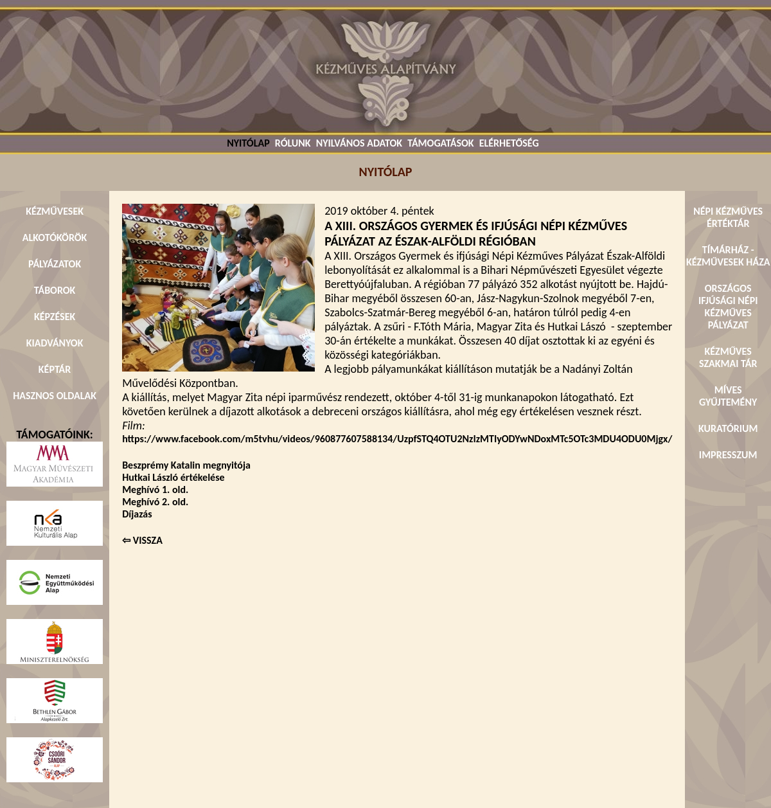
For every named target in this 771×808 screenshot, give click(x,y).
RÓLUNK (293, 143)
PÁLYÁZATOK (54, 264)
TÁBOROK (55, 290)
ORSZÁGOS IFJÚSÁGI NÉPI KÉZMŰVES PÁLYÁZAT (728, 306)
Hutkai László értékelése (173, 477)
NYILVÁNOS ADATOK (359, 143)
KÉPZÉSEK (54, 316)
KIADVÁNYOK (55, 343)
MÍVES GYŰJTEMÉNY (728, 396)
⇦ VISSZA (142, 540)
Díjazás (137, 514)
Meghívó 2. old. (155, 502)
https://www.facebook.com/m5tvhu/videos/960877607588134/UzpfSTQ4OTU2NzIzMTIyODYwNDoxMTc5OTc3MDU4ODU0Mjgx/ (397, 439)
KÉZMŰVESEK (55, 211)
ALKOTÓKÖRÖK (54, 237)
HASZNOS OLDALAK (54, 396)
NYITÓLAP (248, 143)
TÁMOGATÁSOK (440, 143)
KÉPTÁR (55, 369)
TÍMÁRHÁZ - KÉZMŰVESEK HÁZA (728, 256)
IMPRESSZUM (728, 455)
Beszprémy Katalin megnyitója (186, 465)
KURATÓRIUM (728, 428)
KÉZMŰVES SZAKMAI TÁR (728, 357)
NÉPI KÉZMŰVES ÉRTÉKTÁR (728, 217)
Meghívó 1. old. (155, 489)
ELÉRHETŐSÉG (509, 143)
